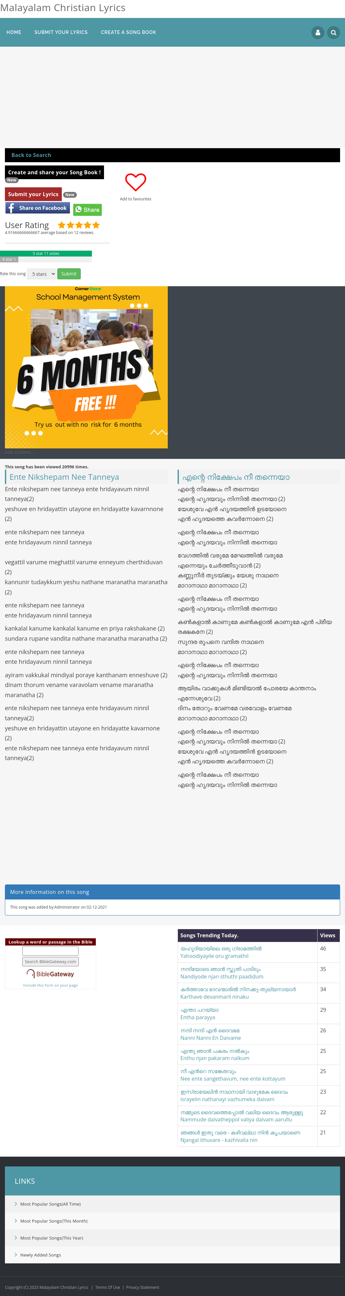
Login (317, 32)
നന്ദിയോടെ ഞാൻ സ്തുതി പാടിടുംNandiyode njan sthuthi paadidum (222, 972)
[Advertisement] (172, 99)
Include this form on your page (50, 985)
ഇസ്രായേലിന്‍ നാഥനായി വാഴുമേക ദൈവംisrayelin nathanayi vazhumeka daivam (234, 1095)
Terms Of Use (107, 1287)
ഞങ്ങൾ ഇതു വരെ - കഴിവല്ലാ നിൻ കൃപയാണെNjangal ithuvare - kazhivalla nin (240, 1136)
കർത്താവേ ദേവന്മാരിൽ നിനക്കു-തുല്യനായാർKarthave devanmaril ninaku (238, 993)
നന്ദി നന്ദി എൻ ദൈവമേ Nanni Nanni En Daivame (212, 1034)
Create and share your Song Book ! (54, 172)
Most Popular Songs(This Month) (51, 1220)
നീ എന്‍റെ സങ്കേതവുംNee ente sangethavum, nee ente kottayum (233, 1075)
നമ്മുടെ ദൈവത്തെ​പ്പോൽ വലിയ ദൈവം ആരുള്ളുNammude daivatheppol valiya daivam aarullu (242, 1116)
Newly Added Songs (38, 1254)
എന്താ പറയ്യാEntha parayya (199, 1013)
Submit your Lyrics (33, 194)
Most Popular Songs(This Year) (49, 1237)
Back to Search (31, 155)
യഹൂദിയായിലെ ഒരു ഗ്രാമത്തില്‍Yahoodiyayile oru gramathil (221, 952)
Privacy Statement (142, 1287)
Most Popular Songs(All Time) (48, 1203)
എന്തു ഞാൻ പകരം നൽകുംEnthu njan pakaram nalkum (215, 1054)
